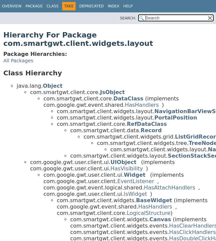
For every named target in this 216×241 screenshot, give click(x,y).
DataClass (128, 98)
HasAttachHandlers (169, 187)
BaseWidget (154, 200)
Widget (134, 175)
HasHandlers (142, 105)
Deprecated (91, 6)
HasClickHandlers (192, 232)
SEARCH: (128, 18)
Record (151, 130)
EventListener (135, 181)
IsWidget (135, 194)
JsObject (112, 92)
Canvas (160, 219)
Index (113, 6)
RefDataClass (147, 124)
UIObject (123, 162)
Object (53, 86)
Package (34, 6)
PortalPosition (175, 117)
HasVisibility (126, 168)
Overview (12, 6)
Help (128, 6)
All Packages (18, 60)
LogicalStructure (149, 213)
